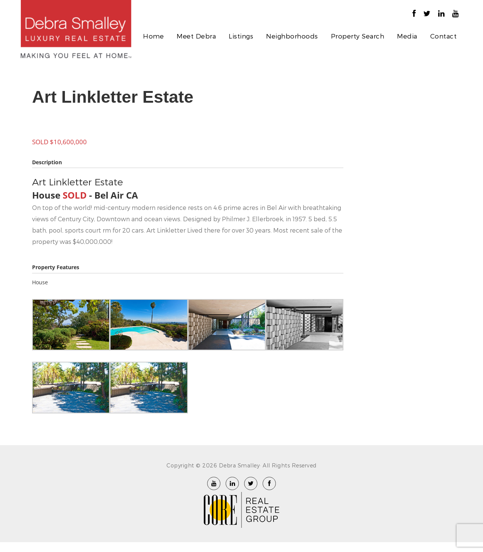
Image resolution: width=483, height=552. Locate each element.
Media (407, 36)
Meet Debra (196, 36)
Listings (241, 36)
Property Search (358, 36)
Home (153, 36)
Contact (443, 36)
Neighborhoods (292, 36)
